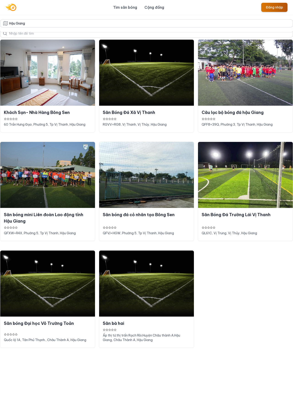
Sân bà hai (113, 323)
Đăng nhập (274, 7)
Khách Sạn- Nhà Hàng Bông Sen (37, 112)
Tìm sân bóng (125, 7)
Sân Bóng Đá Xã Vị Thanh (129, 112)
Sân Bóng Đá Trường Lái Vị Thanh (236, 214)
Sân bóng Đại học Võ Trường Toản (39, 323)
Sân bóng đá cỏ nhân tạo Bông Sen (139, 214)
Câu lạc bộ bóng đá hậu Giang (233, 112)
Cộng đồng (154, 7)
